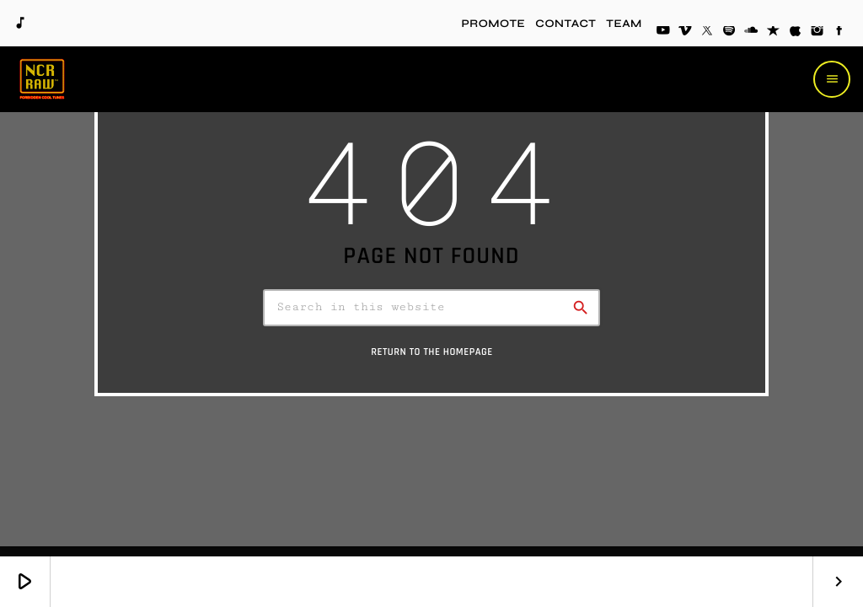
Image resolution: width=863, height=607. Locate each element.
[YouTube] (663, 32)
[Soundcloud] (751, 32)
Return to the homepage (432, 358)
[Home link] (42, 79)
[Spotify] (729, 32)
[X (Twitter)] (707, 32)
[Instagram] (817, 32)
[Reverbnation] (773, 32)
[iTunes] (795, 32)
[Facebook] (839, 32)
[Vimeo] (685, 32)
